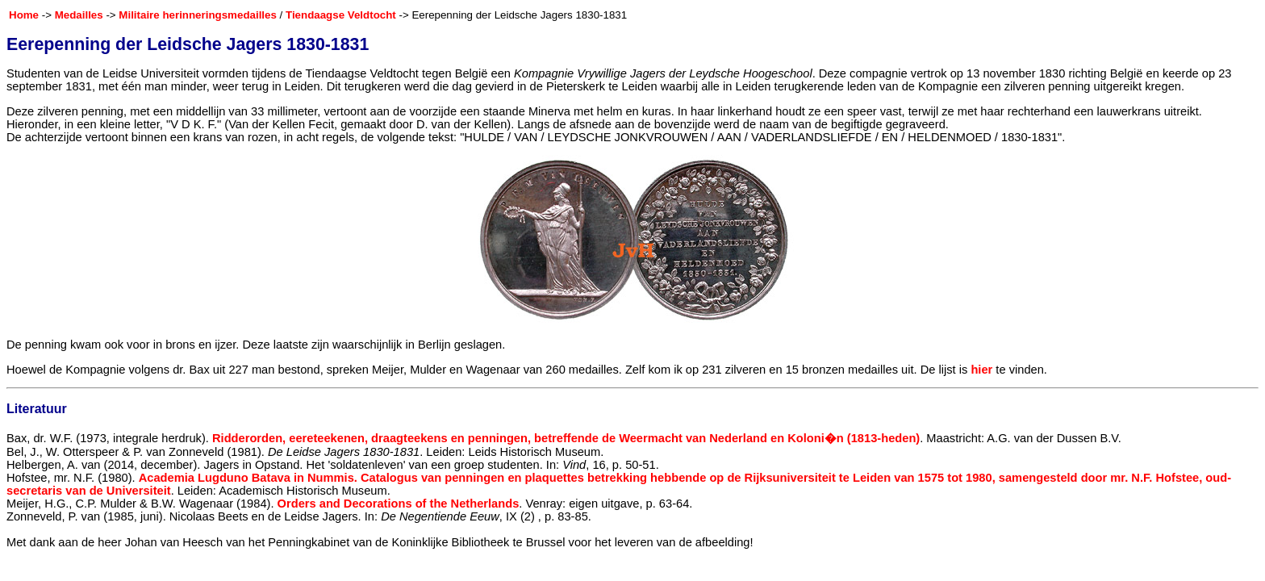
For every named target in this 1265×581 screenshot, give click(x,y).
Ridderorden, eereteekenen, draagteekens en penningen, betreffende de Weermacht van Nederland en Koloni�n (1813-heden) (566, 438)
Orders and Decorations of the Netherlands (399, 503)
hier (981, 369)
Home (24, 15)
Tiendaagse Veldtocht (341, 15)
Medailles (79, 15)
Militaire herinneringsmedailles (198, 15)
